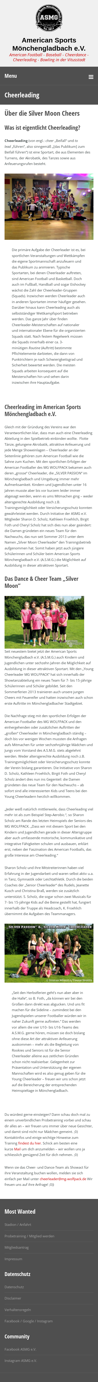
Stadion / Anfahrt (18, 1224)
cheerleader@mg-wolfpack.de (63, 1179)
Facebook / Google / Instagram (29, 1321)
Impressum (13, 1259)
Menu (11, 75)
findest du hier (29, 1143)
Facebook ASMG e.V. (20, 1349)
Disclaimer (13, 1298)
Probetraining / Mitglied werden (29, 1236)
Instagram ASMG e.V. (21, 1360)
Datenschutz (14, 1287)
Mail (17, 1149)
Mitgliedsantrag (17, 1247)
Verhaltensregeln (18, 1309)
